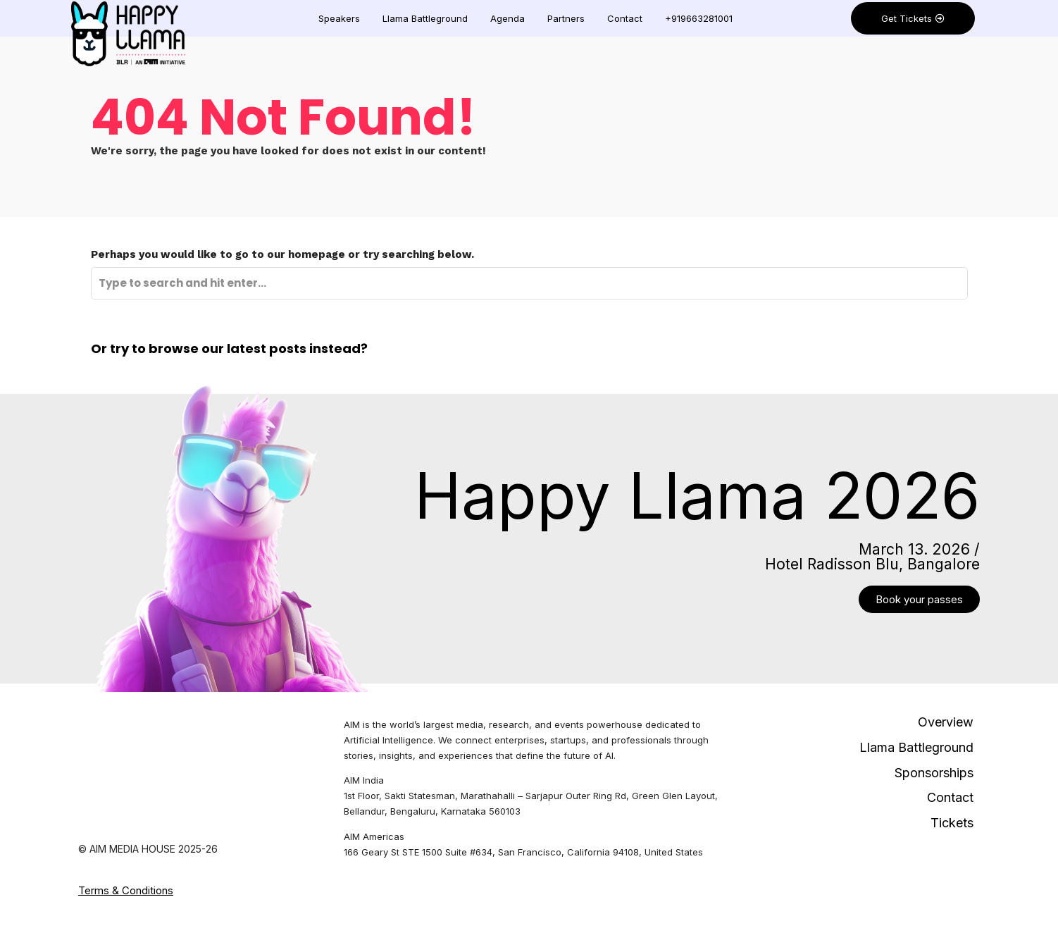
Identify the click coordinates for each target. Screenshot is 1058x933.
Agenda (507, 18)
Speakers (339, 18)
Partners (566, 18)
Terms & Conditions (125, 890)
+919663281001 (699, 18)
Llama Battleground (425, 18)
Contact (624, 18)
